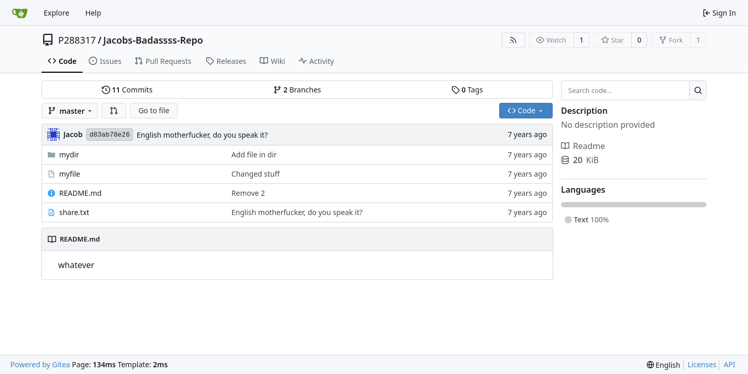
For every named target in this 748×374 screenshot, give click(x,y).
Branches (297, 90)
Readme (583, 146)
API (729, 364)
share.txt (74, 212)
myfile (69, 174)
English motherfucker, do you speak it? (202, 135)
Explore (56, 13)
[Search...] (697, 90)
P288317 (77, 40)
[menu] (663, 365)
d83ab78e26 (109, 135)
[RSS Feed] (513, 40)
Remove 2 (248, 193)
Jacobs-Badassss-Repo (153, 40)
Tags (467, 90)
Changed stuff (256, 174)
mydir (69, 154)
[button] (113, 110)
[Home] (19, 13)
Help (93, 13)
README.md (80, 193)
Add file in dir (254, 154)
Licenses (702, 364)
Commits (127, 90)
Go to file (153, 110)
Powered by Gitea (40, 364)
